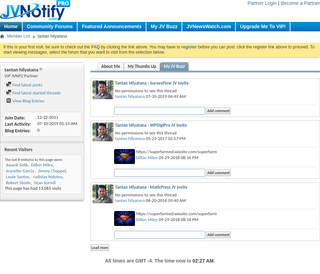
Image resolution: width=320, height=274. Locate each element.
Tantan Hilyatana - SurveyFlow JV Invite (152, 83)
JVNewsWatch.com (208, 26)
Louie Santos (17, 176)
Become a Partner (300, 3)
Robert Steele (18, 182)
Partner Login (262, 3)
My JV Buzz (164, 26)
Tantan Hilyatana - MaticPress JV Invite (151, 187)
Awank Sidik (17, 164)
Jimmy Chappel (52, 170)
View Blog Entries (25, 100)
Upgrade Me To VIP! (263, 26)
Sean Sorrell (45, 182)
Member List (18, 36)
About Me (110, 66)
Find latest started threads (33, 92)
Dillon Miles (42, 164)
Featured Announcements (112, 26)
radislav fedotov (47, 176)
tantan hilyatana (130, 96)
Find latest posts (24, 84)
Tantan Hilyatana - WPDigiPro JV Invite (151, 125)
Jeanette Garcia (20, 170)
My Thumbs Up (142, 66)
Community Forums (50, 26)
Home (11, 26)
